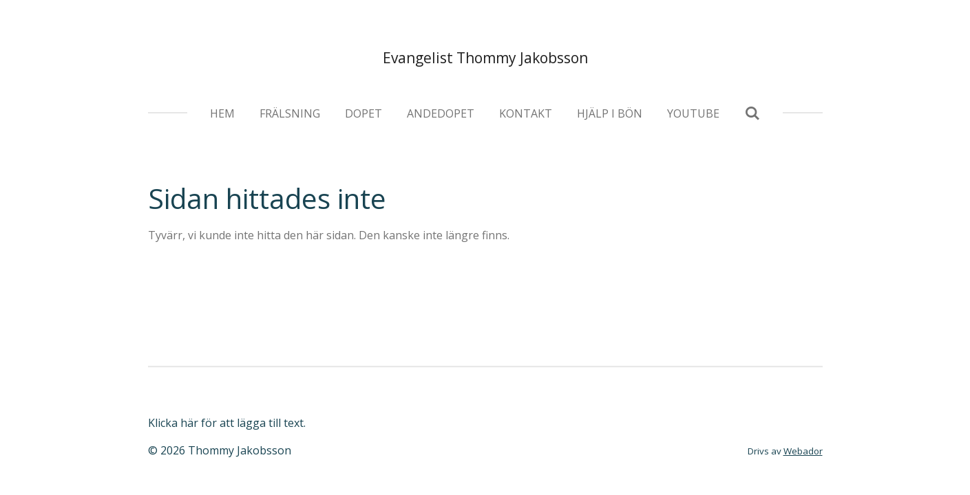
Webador (803, 451)
